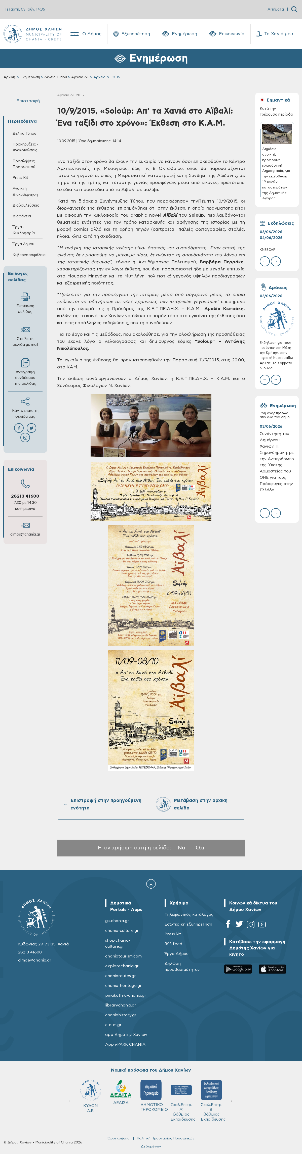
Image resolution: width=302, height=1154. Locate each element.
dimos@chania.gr (25, 534)
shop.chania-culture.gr (117, 943)
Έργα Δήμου (23, 244)
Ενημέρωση (179, 34)
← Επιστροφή (25, 101)
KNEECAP (267, 250)
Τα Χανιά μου (274, 34)
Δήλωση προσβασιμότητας (182, 966)
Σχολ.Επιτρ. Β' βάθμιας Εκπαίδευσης (213, 1100)
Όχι (200, 847)
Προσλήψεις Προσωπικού (24, 164)
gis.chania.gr (117, 921)
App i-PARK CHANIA (125, 1044)
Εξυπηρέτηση (131, 34)
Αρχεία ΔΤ (80, 77)
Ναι (182, 847)
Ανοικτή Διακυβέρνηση (25, 191)
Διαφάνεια (22, 216)
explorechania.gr (122, 966)
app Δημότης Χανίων (126, 1035)
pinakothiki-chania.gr (125, 995)
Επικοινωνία (227, 34)
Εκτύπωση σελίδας (25, 303)
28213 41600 (25, 496)
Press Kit (20, 178)
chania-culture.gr (122, 931)
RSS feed (173, 944)
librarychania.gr (120, 1005)
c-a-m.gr (113, 1025)
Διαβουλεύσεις (26, 205)
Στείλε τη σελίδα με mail (25, 336)
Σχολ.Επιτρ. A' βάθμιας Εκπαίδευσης (183, 1100)
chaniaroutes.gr (120, 976)
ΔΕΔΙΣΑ (120, 1092)
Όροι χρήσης (118, 1138)
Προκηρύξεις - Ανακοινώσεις (26, 147)
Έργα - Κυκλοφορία (24, 230)
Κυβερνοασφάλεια (28, 255)
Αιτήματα (276, 9)
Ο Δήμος (85, 34)
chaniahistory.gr (120, 1015)
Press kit (173, 934)
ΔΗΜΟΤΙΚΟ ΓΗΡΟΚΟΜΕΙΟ (153, 1096)
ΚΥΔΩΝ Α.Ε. (90, 1096)
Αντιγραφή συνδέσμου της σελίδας (25, 372)
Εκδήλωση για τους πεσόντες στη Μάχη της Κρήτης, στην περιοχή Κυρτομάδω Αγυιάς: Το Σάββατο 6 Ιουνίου (276, 355)
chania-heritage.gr (123, 986)
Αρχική (9, 77)
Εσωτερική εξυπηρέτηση (188, 924)
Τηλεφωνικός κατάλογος (189, 914)
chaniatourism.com (123, 956)
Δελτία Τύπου (55, 77)
